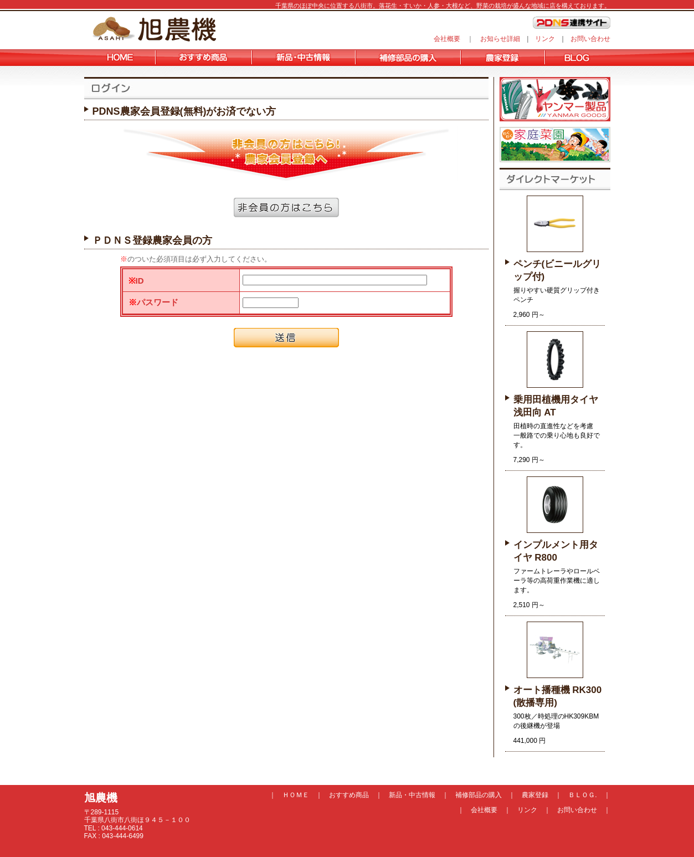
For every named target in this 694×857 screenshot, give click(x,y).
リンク (545, 39)
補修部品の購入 (478, 795)
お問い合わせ (590, 39)
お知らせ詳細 (500, 39)
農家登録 (535, 795)
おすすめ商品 (349, 795)
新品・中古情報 (412, 795)
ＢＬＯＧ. (582, 795)
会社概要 (447, 39)
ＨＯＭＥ (295, 795)
